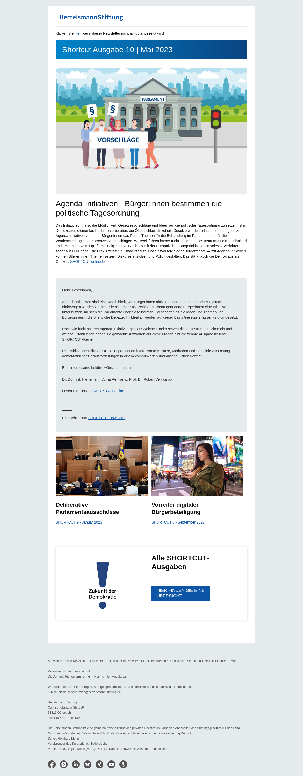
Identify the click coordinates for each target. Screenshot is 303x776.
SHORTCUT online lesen (90, 261)
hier (78, 33)
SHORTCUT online (108, 391)
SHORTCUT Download (106, 418)
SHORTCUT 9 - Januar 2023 (79, 522)
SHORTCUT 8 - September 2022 (178, 522)
